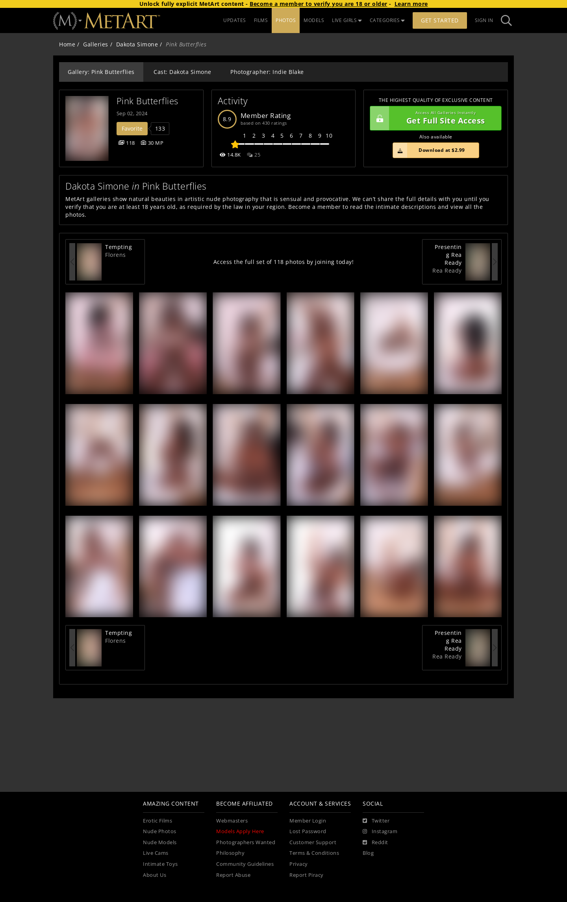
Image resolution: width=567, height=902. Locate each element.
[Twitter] (376, 821)
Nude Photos (159, 831)
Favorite (132, 128)
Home (67, 44)
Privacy (298, 864)
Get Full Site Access (433, 118)
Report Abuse (233, 875)
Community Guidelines (245, 864)
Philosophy (230, 853)
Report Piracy (306, 875)
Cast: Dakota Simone (182, 72)
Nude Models (160, 842)
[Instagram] (380, 831)
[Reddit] (375, 842)
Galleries (95, 44)
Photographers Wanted (245, 842)
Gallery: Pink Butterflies (101, 72)
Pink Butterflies (147, 101)
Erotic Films (157, 820)
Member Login (307, 820)
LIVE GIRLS (347, 20)
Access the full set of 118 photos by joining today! (283, 262)
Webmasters (232, 820)
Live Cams (156, 853)
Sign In (484, 20)
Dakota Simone (137, 44)
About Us (154, 875)
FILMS (261, 20)
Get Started (440, 20)
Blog (368, 853)
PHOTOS (286, 20)
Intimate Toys (160, 864)
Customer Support (312, 842)
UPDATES (234, 20)
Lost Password (307, 831)
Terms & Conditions (314, 853)
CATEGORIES (387, 20)
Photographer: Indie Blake (267, 72)
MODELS (314, 20)
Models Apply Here (240, 831)
